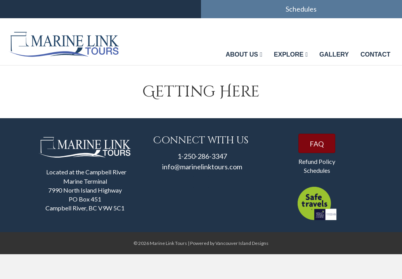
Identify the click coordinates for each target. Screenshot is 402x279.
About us (241, 54)
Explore (288, 54)
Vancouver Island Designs (242, 243)
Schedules (302, 9)
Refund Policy (316, 161)
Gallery (334, 54)
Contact (375, 54)
